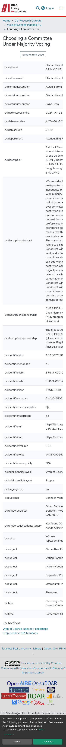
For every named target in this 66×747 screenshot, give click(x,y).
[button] (43, 8)
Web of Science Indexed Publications (24, 25)
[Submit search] (38, 8)
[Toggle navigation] (61, 8)
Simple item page (33, 55)
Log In (50, 8)
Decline (17, 741)
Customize (8, 734)
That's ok (47, 741)
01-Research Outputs (28, 21)
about (41, 729)
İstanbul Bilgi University (16, 649)
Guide (47, 649)
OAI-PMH (59, 649)
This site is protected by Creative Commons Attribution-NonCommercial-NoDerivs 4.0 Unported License (33, 668)
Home (6, 21)
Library (37, 649)
